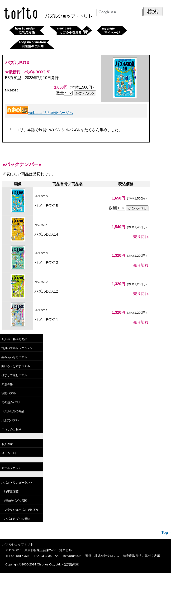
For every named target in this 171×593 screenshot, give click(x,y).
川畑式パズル (10, 420)
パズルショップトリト (17, 544)
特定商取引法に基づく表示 (141, 556)
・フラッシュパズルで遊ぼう (19, 509)
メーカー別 (8, 453)
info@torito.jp (72, 556)
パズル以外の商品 (12, 411)
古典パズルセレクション (17, 348)
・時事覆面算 (10, 491)
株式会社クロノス (107, 556)
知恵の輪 (7, 384)
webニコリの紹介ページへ (40, 113)
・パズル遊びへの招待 (15, 518)
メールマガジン (11, 468)
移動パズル (8, 393)
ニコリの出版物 (11, 429)
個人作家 (7, 444)
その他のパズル (11, 402)
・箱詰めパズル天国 (14, 500)
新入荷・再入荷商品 (14, 339)
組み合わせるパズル (14, 357)
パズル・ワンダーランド (17, 482)
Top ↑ (166, 533)
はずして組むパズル (14, 375)
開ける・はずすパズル (15, 366)
